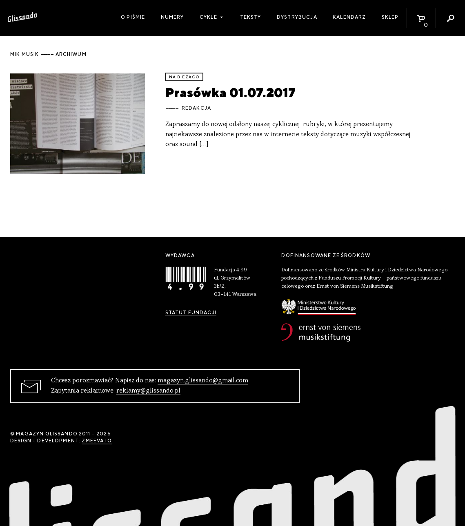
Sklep (390, 17)
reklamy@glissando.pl (148, 391)
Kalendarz (349, 17)
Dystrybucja (297, 17)
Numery (172, 17)
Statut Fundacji (190, 312)
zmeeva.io (96, 441)
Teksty (250, 17)
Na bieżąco (184, 77)
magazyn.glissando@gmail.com (203, 380)
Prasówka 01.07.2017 (230, 92)
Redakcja (196, 108)
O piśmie (133, 17)
